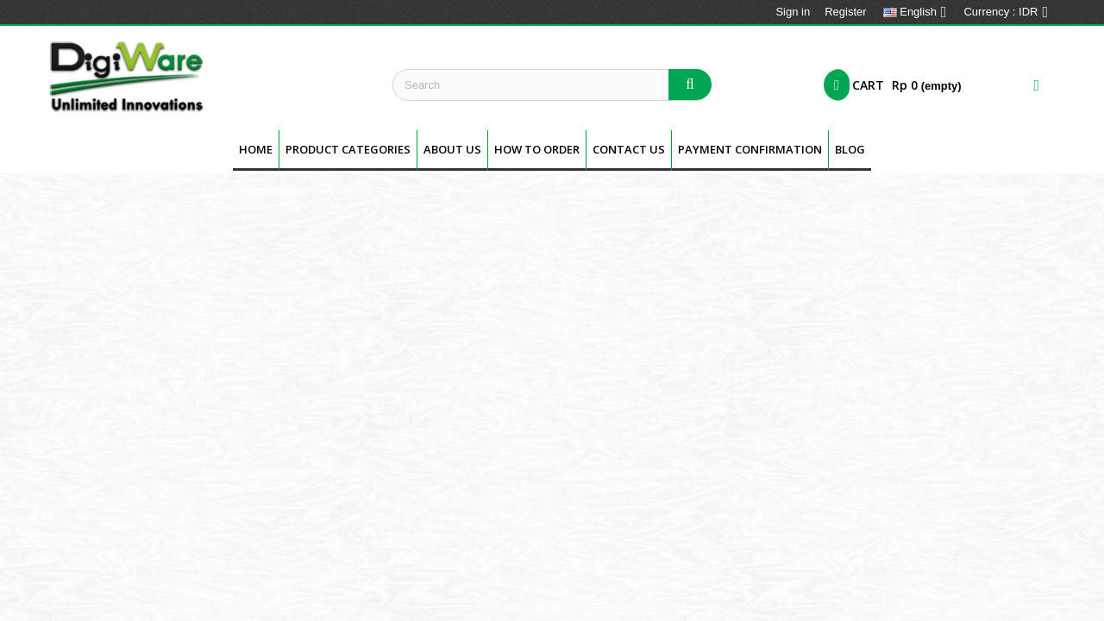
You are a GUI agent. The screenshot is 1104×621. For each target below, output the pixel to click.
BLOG (850, 149)
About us (452, 149)
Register (845, 11)
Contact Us (629, 149)
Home (256, 149)
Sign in (792, 11)
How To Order (537, 149)
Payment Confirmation (750, 149)
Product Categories (348, 149)
